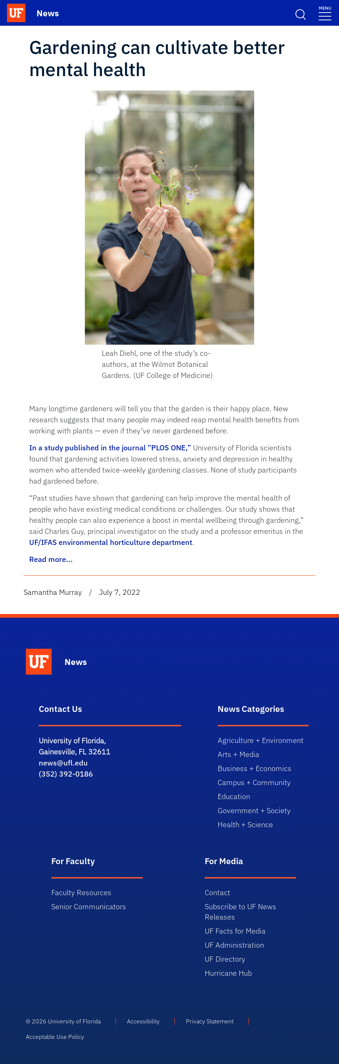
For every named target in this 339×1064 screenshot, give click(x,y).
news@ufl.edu (63, 763)
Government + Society (254, 810)
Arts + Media (238, 754)
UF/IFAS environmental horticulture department (110, 542)
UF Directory (225, 959)
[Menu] (325, 13)
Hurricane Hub (228, 973)
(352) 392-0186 (66, 774)
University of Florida (74, 1021)
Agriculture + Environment (261, 740)
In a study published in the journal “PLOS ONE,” (110, 448)
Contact (217, 892)
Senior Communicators (88, 906)
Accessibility (143, 1021)
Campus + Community (254, 782)
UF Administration (234, 945)
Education (234, 796)
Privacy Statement (210, 1021)
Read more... (51, 559)
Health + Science (245, 824)
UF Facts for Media (235, 931)
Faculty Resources (81, 892)
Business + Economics (254, 768)
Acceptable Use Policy (55, 1036)
